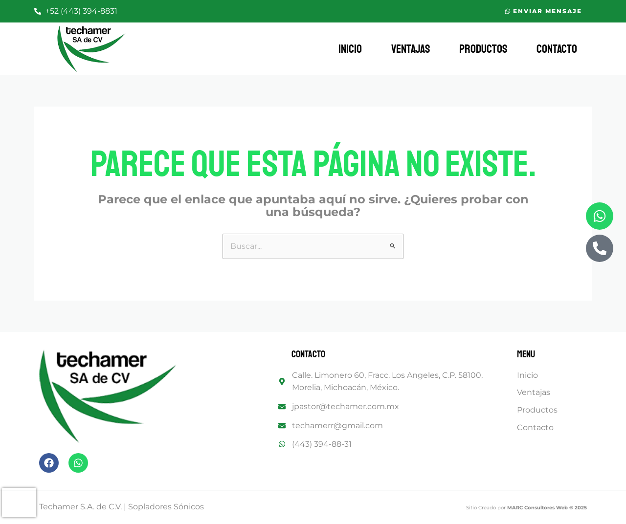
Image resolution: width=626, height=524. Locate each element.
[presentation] (19, 502)
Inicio (350, 49)
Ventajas (410, 49)
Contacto (557, 49)
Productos (483, 49)
